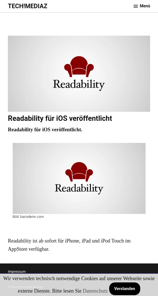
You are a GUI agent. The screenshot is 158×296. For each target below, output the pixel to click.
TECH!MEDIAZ (27, 6)
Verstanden (124, 288)
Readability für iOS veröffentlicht (60, 118)
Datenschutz (95, 291)
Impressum (17, 271)
